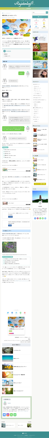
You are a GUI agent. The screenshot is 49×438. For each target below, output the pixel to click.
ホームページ (44, 20)
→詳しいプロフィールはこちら (22, 411)
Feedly (11, 416)
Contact (15, 435)
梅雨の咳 (5, 54)
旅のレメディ (37, 90)
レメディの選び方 (22, 340)
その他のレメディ (7, 56)
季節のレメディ (28, 337)
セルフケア (11, 340)
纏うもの (36, 113)
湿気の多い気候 (23, 341)
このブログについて (36, 20)
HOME (24, 433)
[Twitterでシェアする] (8, 313)
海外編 (36, 106)
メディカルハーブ (37, 97)
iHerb (10, 225)
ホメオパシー (22, 337)
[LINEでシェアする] (20, 313)
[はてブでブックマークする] (16, 313)
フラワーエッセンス (37, 95)
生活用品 (36, 111)
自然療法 (29, 341)
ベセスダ (10, 216)
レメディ (15, 340)
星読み (44, 23)
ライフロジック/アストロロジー (39, 100)
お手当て (6, 340)
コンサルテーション (21, 280)
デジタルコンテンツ (32, 435)
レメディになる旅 (36, 27)
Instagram (8, 416)
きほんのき (36, 86)
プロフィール (36, 117)
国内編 (36, 104)
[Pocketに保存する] (25, 313)
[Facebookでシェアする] (12, 313)
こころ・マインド (37, 91)
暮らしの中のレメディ (38, 107)
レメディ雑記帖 (37, 93)
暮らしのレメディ (44, 27)
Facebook (4, 416)
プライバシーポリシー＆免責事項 (22, 435)
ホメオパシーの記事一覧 (40, 183)
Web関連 (36, 121)
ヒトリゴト (36, 119)
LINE (15, 416)
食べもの (36, 110)
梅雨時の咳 (28, 340)
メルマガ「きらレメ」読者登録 (24, 8)
